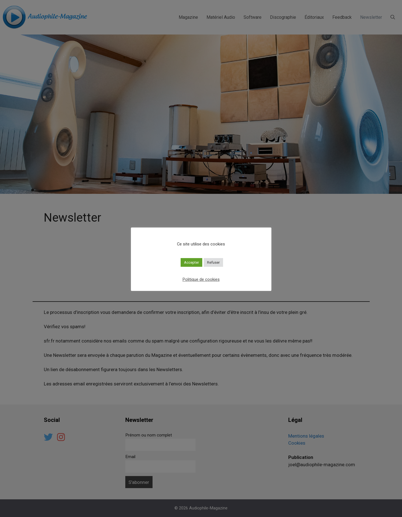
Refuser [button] (213, 262)
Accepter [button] (191, 262)
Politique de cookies (201, 279)
